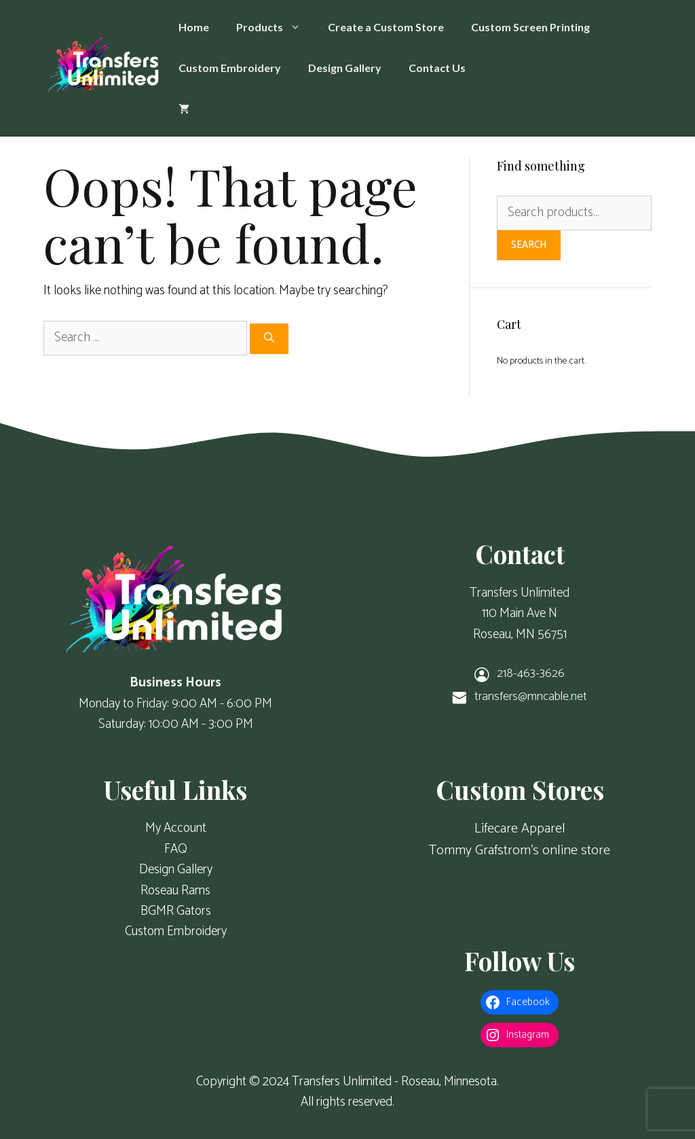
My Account (175, 828)
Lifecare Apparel (519, 829)
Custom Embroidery (230, 67)
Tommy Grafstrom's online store (519, 850)
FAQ (175, 849)
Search (528, 244)
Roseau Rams (175, 890)
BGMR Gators (175, 911)
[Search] (269, 338)
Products (275, 27)
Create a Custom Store (386, 26)
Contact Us (437, 67)
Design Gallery (344, 67)
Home (194, 26)
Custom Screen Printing (530, 26)
